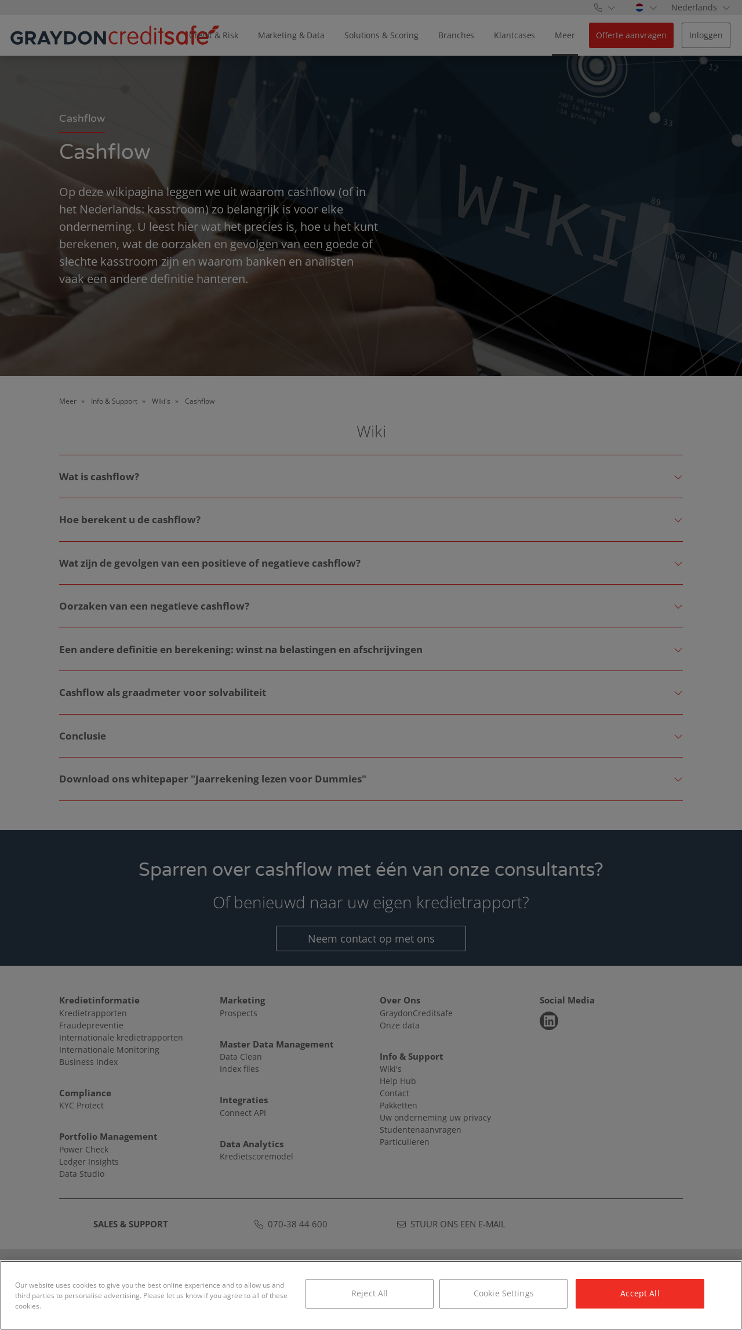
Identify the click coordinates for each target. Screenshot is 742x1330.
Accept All (639, 1293)
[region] (371, 1295)
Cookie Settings (504, 1293)
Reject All (369, 1293)
